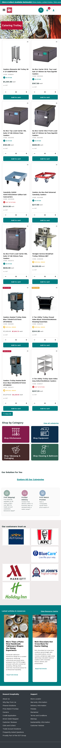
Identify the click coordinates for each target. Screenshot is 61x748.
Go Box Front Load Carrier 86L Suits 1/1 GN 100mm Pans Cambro (15, 256)
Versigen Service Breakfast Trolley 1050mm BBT (42, 255)
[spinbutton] (16, 92)
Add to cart (16, 97)
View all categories (51, 423)
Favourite (28, 104)
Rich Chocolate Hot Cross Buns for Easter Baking (44, 644)
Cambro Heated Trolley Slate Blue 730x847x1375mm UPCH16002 (14, 319)
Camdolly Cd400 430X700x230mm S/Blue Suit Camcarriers (14, 194)
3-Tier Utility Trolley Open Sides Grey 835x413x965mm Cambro (44, 380)
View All (8, 414)
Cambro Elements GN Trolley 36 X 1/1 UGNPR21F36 (15, 70)
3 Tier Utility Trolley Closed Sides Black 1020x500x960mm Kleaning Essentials (44, 319)
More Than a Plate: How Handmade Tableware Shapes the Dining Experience (15, 646)
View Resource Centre (49, 611)
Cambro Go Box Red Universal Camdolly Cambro (44, 193)
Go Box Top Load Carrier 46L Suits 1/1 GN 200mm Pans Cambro (14, 133)
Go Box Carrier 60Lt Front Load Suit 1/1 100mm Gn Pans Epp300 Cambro (44, 133)
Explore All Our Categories (30, 479)
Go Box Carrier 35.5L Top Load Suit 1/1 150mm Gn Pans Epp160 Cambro (44, 71)
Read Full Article (12, 675)
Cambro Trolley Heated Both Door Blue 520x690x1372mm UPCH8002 (14, 383)
